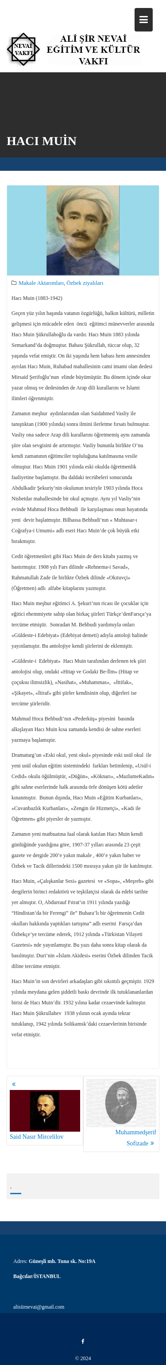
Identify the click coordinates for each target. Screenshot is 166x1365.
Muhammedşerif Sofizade (121, 1113)
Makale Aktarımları (41, 283)
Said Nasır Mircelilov (45, 1115)
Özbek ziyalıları (84, 283)
